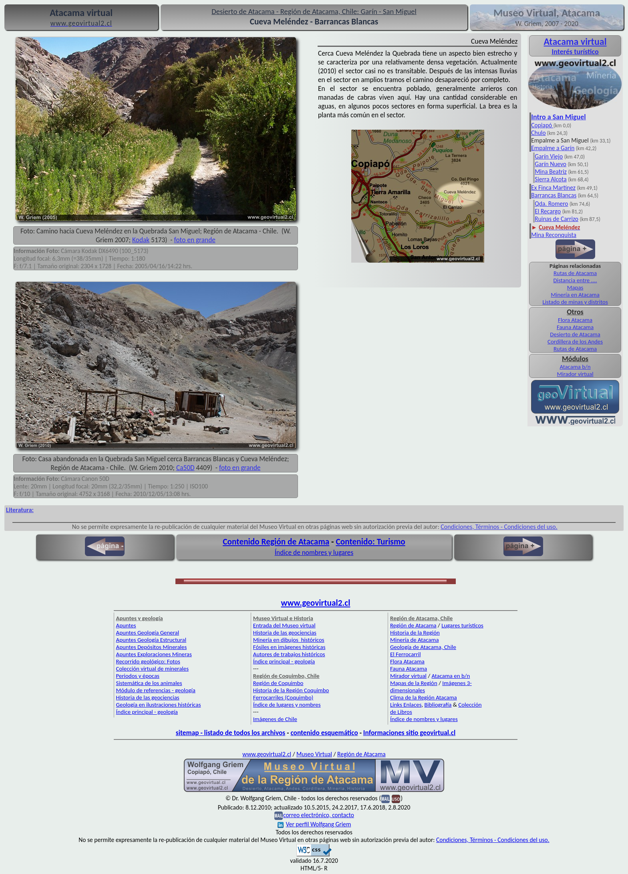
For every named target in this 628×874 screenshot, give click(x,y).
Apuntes (126, 625)
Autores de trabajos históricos (289, 654)
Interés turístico (575, 51)
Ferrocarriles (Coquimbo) (283, 697)
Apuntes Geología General (147, 632)
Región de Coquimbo (278, 683)
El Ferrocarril (405, 654)
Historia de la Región (415, 632)
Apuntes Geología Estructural (151, 639)
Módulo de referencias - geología (155, 690)
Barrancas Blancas (553, 195)
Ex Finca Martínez (553, 187)
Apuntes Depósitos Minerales (151, 647)
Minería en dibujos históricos (288, 639)
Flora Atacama (575, 319)
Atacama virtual (575, 41)
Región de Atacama (413, 625)
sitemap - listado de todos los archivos (230, 732)
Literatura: (20, 510)
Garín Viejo (549, 156)
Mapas (575, 287)
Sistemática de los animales (149, 683)
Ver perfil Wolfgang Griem (314, 824)
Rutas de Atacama (575, 273)
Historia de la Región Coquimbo (291, 690)
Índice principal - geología (147, 711)
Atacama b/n (575, 366)
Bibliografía (438, 704)
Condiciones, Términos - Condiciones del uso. (499, 526)
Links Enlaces (405, 704)
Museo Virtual (314, 754)
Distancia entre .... (575, 280)
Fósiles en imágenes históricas (289, 647)
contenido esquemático (324, 732)
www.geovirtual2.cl (315, 603)
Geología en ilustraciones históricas (158, 704)
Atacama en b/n (451, 675)
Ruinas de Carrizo (556, 219)
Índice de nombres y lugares (314, 552)
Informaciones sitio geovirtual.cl (409, 732)
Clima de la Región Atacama (423, 697)
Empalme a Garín (552, 148)
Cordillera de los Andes (575, 341)
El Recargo (548, 211)
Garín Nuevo (550, 164)
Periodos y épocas (137, 675)
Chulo (538, 133)
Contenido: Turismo (370, 541)
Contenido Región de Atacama (276, 541)
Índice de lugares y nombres (287, 704)
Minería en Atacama (575, 294)
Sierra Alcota (550, 179)
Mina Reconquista (553, 235)
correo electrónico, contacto (318, 815)
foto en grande (194, 239)
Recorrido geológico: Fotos (148, 661)
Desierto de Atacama (575, 334)
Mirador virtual (575, 374)
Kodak (140, 239)
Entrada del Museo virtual (284, 625)
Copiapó (542, 125)
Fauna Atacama (575, 327)
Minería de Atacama (414, 639)
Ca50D (185, 467)
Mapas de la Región (413, 683)
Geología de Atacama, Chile (423, 647)
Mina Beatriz (551, 171)
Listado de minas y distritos (575, 301)
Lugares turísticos (462, 625)
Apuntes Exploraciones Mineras (154, 654)
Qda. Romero (551, 203)
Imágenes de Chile (275, 719)
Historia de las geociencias (147, 697)
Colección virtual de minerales (152, 668)
